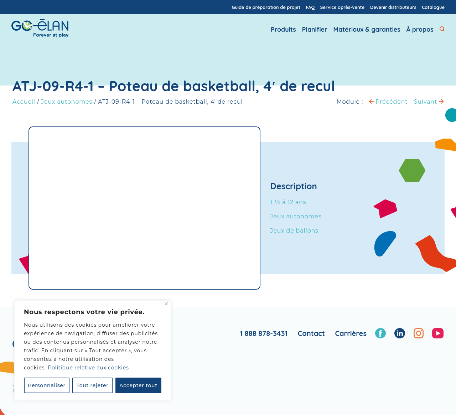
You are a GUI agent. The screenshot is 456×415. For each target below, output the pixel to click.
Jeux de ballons (294, 230)
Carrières (351, 333)
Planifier (314, 32)
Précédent (388, 101)
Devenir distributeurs (393, 7)
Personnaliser (47, 385)
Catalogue (433, 7)
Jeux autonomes (66, 101)
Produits (283, 32)
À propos (420, 32)
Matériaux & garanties (366, 32)
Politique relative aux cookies (88, 367)
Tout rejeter (93, 385)
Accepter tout (138, 385)
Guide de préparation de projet (266, 7)
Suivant (429, 101)
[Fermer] (166, 303)
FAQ (310, 7)
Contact (311, 333)
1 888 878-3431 (263, 333)
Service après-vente (342, 7)
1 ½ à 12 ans (288, 202)
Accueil (23, 101)
